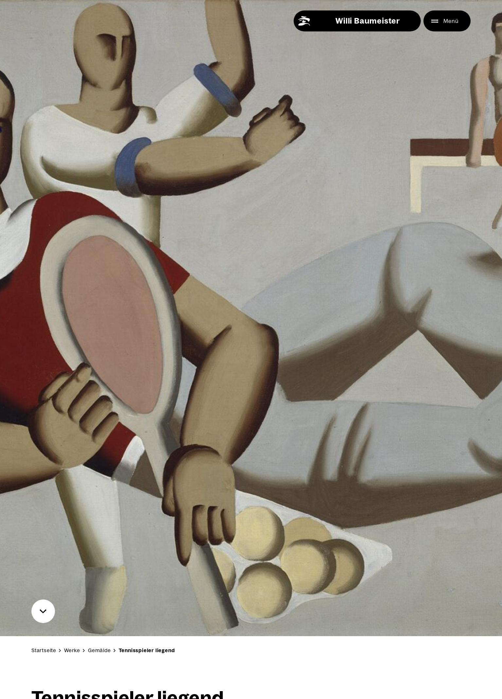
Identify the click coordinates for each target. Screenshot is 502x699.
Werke (72, 650)
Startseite (43, 650)
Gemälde (99, 650)
